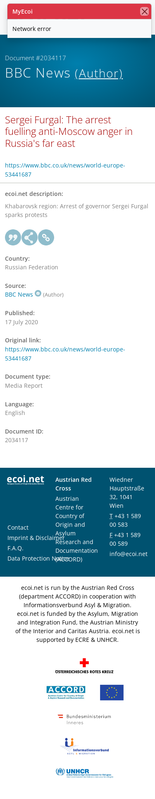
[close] (144, 11)
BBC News (23, 294)
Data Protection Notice (38, 558)
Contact (18, 527)
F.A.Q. (15, 548)
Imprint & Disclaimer (36, 538)
